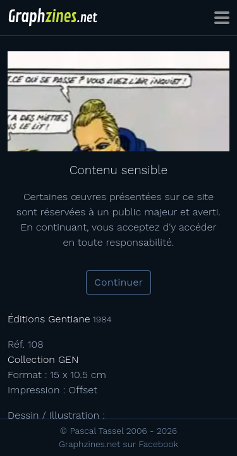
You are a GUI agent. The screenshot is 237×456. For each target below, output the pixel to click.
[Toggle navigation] (222, 18)
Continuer (118, 282)
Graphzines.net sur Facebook (118, 444)
